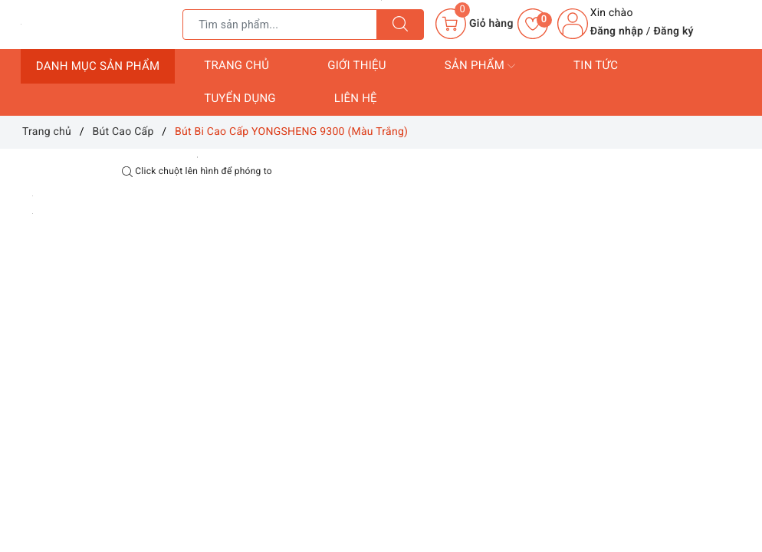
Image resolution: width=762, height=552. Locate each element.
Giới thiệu (356, 65)
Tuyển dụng (240, 98)
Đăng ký (674, 31)
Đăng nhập (616, 31)
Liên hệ (355, 98)
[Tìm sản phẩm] (279, 24)
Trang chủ (236, 65)
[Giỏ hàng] (474, 23)
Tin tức (595, 65)
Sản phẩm (480, 66)
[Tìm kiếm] (400, 24)
